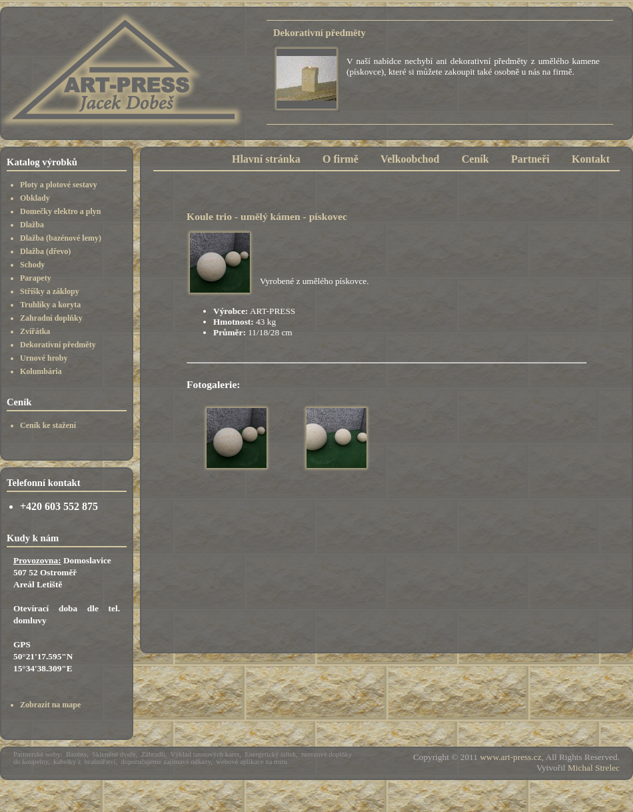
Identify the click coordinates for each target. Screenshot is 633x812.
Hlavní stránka (266, 159)
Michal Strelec (594, 768)
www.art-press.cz (510, 757)
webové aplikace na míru (251, 761)
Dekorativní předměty (58, 344)
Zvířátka (35, 331)
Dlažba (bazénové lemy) (60, 238)
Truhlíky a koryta (50, 304)
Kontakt (591, 159)
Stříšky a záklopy (49, 291)
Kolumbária (41, 371)
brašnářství (100, 761)
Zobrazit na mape (50, 704)
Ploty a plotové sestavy (58, 184)
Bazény (76, 754)
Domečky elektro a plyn (60, 211)
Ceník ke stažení (48, 425)
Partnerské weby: (38, 754)
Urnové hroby (43, 358)
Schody (32, 264)
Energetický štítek (270, 754)
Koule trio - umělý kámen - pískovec (267, 216)
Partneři (530, 159)
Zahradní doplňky (51, 318)
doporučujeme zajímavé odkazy (166, 761)
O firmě (340, 159)
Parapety (35, 278)
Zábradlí (153, 754)
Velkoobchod (409, 159)
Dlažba (32, 224)
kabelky (64, 761)
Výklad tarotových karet (205, 754)
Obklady (35, 198)
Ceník (475, 159)
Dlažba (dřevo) (45, 251)
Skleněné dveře (113, 754)
